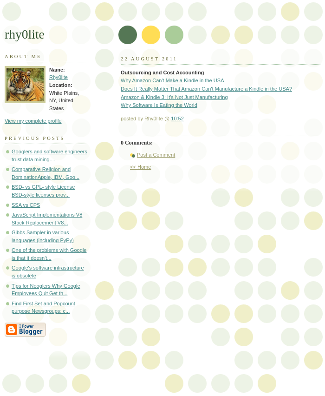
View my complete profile (33, 121)
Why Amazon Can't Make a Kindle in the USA (172, 80)
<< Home (140, 167)
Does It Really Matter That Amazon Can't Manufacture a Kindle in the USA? (206, 89)
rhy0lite (25, 34)
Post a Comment (156, 155)
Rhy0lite (58, 77)
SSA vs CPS (26, 205)
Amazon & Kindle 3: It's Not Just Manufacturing (174, 97)
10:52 (177, 118)
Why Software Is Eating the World (159, 105)
